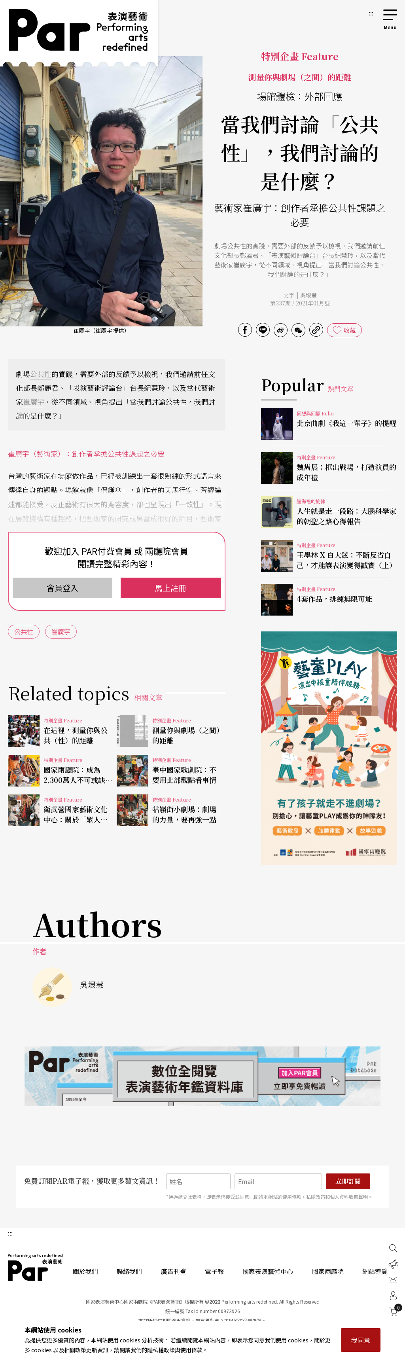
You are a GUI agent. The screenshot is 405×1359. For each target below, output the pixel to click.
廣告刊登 (173, 1271)
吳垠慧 (308, 295)
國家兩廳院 (328, 1271)
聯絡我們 (129, 1271)
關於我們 (85, 1271)
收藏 (349, 330)
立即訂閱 (348, 1181)
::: (371, 12)
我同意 (360, 1340)
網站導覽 (375, 1271)
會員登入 (62, 587)
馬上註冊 (170, 587)
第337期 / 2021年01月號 (300, 303)
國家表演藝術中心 (267, 1271)
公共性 (40, 374)
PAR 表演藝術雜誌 (35, 1267)
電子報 (214, 1271)
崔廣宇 (33, 401)
